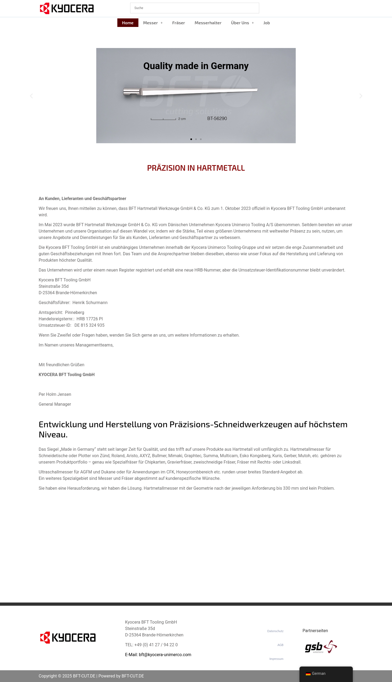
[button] (152, 22)
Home (128, 22)
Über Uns (242, 22)
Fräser (178, 22)
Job (266, 22)
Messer (153, 22)
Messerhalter (208, 22)
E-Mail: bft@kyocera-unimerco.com (158, 654)
